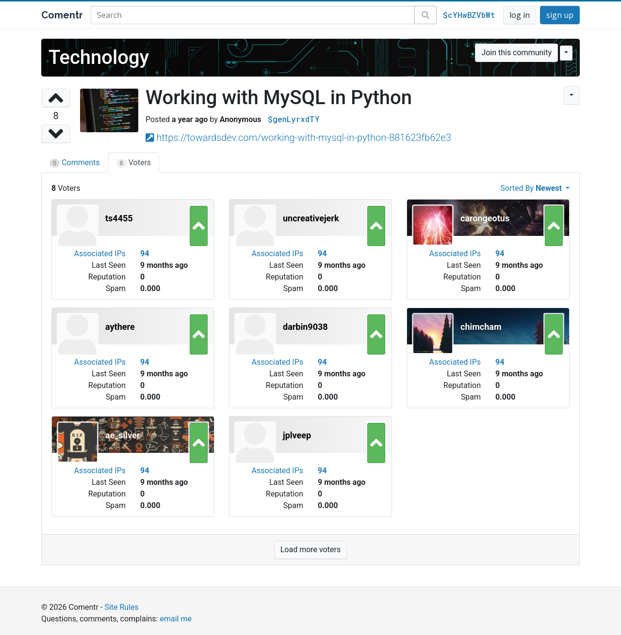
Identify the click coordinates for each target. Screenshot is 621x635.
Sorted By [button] (532, 188)
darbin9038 (305, 327)
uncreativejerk (311, 218)
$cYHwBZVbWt (469, 15)
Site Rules (121, 607)
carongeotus (484, 218)
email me (175, 618)
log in (519, 15)
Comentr (62, 15)
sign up (559, 15)
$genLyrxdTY (294, 119)
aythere (120, 327)
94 (144, 253)
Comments (74, 163)
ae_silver (122, 435)
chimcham (481, 327)
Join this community (516, 52)
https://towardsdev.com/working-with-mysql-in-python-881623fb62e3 (303, 137)
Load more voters (310, 549)
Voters (133, 163)
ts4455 (119, 218)
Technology (99, 57)
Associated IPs (100, 253)
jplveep (297, 435)
